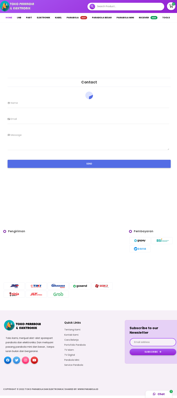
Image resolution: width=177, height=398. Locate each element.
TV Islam (69, 352)
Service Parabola (73, 367)
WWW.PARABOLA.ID (88, 391)
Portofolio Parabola (75, 347)
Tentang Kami (72, 332)
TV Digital (69, 357)
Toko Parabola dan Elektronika (44, 391)
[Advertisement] (88, 49)
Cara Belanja (71, 342)
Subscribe (153, 354)
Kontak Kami (71, 337)
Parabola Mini (71, 362)
